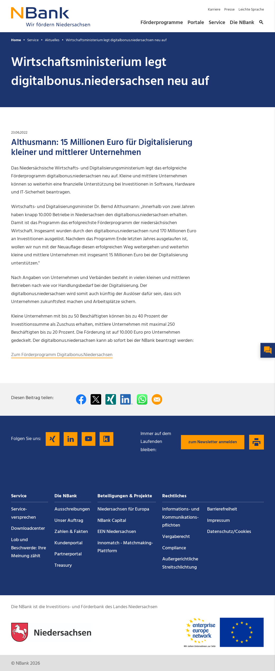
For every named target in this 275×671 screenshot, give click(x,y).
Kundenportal (68, 543)
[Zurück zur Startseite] (50, 25)
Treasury (63, 565)
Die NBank (242, 22)
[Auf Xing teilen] (110, 399)
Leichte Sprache (251, 10)
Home (16, 40)
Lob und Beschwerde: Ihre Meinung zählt (28, 548)
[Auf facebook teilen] (81, 399)
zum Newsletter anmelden (212, 442)
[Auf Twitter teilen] (96, 399)
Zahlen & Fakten (71, 532)
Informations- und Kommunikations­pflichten (180, 517)
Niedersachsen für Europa (123, 509)
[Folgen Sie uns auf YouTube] (88, 439)
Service (217, 22)
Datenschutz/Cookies (229, 532)
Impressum (218, 520)
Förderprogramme (162, 22)
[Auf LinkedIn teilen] (126, 399)
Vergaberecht (176, 537)
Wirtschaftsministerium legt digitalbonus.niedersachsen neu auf (116, 40)
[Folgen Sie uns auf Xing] (52, 439)
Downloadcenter (28, 528)
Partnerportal (68, 554)
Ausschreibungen (72, 509)
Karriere (214, 10)
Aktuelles (52, 40)
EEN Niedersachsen (116, 532)
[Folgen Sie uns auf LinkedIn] (70, 439)
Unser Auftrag (68, 520)
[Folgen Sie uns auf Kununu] (106, 439)
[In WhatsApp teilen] (142, 399)
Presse (229, 10)
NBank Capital (111, 520)
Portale (196, 22)
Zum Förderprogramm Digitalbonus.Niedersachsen (62, 355)
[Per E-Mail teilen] (157, 399)
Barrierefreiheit (222, 509)
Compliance (174, 548)
